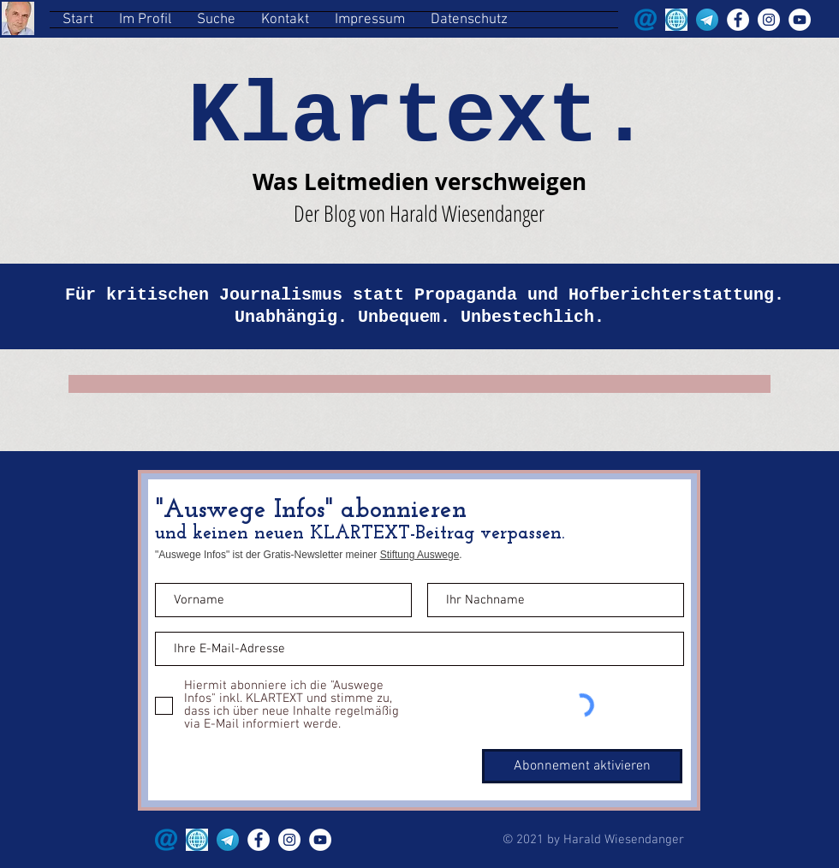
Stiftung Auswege (420, 555)
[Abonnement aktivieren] (582, 766)
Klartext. (418, 117)
